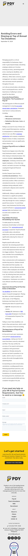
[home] (8, 4)
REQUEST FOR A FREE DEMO (14, 462)
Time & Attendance (14, 501)
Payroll (14, 499)
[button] (23, 4)
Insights (14, 516)
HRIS (14, 503)
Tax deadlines (6, 291)
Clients (14, 514)
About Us (14, 512)
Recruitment (14, 506)
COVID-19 (14, 519)
